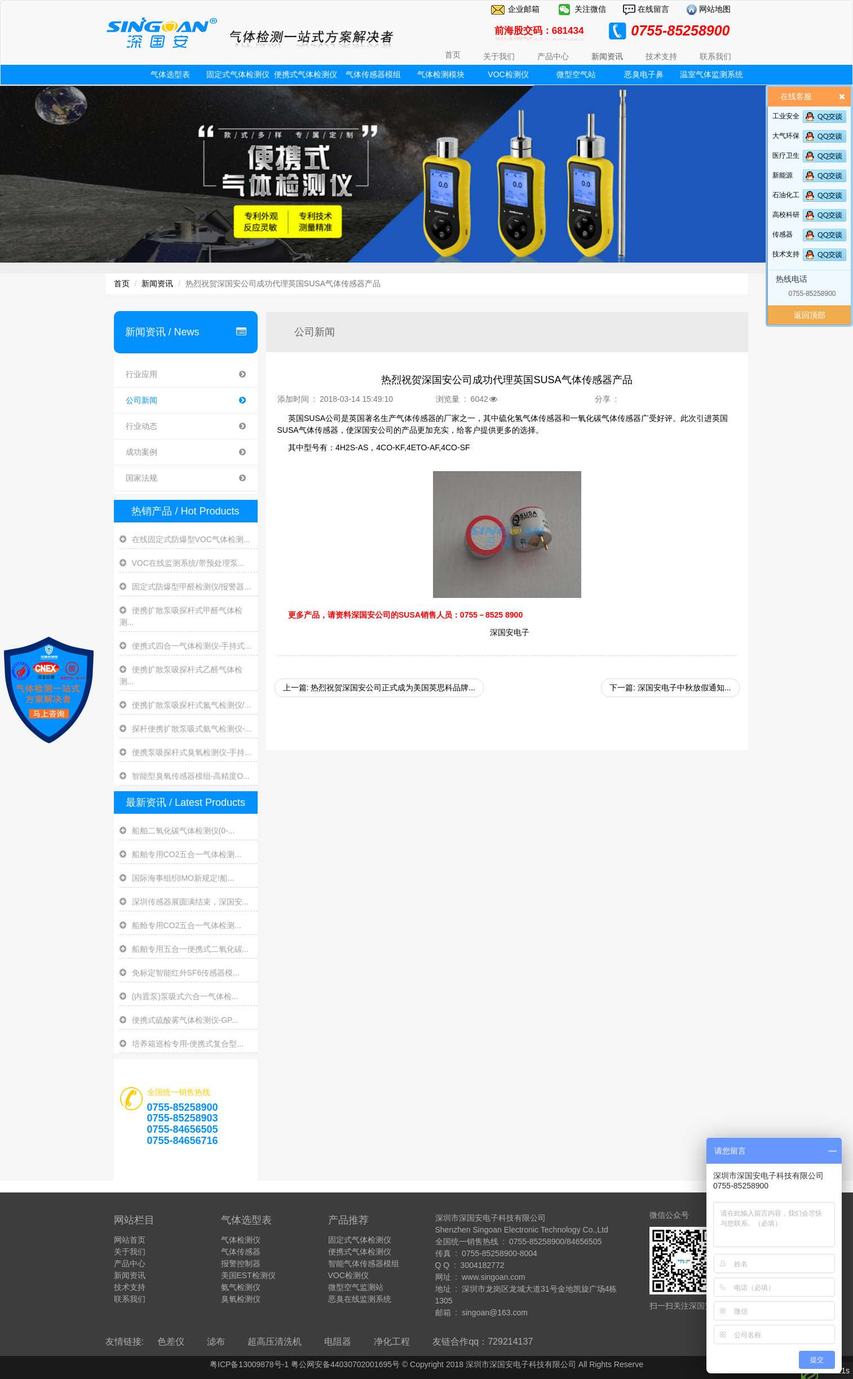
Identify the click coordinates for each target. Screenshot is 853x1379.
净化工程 (392, 1341)
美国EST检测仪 (248, 1275)
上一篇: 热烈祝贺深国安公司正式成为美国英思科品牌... (379, 687)
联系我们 (129, 1298)
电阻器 (337, 1341)
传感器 (782, 234)
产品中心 (129, 1263)
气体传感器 (240, 1251)
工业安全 (785, 116)
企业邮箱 (524, 9)
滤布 (216, 1341)
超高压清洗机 (274, 1341)
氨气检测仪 (240, 1287)
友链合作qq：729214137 (482, 1341)
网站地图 (714, 9)
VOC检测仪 (508, 74)
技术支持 (785, 254)
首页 (453, 54)
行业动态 (186, 426)
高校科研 (785, 215)
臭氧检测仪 (240, 1298)
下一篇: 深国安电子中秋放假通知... (670, 687)
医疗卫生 (785, 155)
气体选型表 (170, 74)
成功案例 (186, 452)
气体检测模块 (441, 74)
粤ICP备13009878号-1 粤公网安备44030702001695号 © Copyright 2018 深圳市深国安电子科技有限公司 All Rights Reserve (426, 1364)
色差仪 (170, 1341)
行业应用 (186, 374)
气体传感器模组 (373, 74)
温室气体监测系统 (711, 74)
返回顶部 (809, 315)
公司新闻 (186, 400)
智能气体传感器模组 (363, 1263)
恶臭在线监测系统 (359, 1298)
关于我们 (129, 1251)
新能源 (782, 175)
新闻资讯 (157, 283)
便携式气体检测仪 (305, 74)
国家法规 (186, 478)
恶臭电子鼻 (644, 74)
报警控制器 (240, 1263)
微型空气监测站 (355, 1287)
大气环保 (785, 136)
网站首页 (129, 1239)
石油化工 (785, 195)
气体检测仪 (240, 1239)
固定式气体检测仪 (237, 74)
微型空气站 (576, 74)
